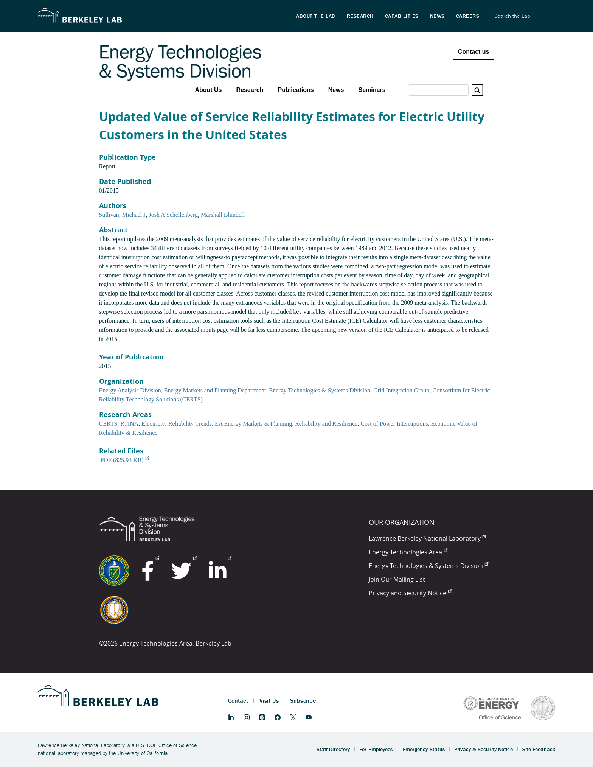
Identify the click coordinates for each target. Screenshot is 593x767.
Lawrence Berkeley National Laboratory (427, 538)
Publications (296, 90)
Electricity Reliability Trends (176, 423)
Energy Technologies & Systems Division (320, 390)
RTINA (129, 423)
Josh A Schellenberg (173, 215)
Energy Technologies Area (408, 552)
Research (249, 90)
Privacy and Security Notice (410, 593)
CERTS (108, 423)
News (336, 90)
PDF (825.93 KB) (125, 460)
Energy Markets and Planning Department (215, 390)
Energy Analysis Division (130, 390)
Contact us (473, 51)
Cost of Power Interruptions (394, 423)
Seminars (371, 90)
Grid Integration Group (401, 390)
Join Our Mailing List (397, 579)
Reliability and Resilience (326, 423)
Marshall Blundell (223, 215)
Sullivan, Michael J (122, 215)
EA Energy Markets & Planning (253, 423)
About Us (208, 90)
